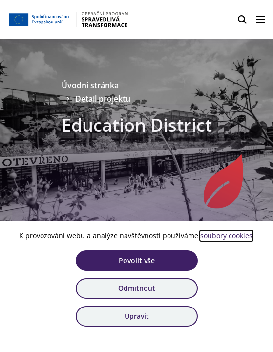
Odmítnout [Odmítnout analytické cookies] (136, 288)
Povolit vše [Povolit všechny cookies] (137, 260)
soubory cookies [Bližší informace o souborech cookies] (226, 235)
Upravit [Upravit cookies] (137, 316)
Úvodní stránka (90, 85)
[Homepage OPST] (69, 19)
